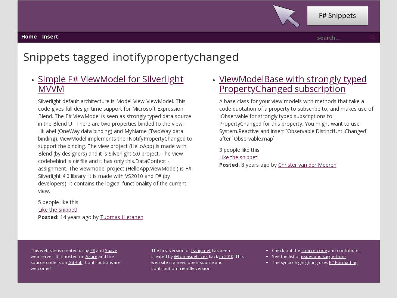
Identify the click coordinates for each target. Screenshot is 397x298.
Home (29, 36)
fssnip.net (201, 250)
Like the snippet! (57, 209)
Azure (91, 256)
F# (92, 250)
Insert (50, 36)
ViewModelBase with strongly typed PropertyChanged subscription (293, 84)
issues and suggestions (323, 256)
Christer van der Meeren (307, 164)
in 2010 (226, 256)
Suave (111, 250)
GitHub (75, 262)
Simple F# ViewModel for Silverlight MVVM (111, 84)
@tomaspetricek (191, 256)
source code (314, 250)
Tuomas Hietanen (121, 217)
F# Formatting (343, 262)
